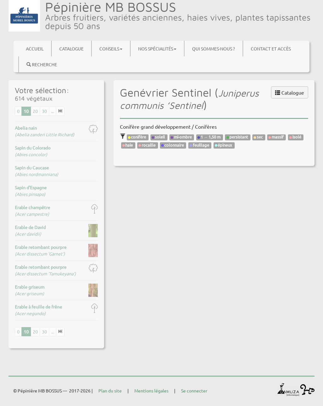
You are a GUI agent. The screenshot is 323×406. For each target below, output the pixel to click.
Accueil (35, 48)
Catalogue (71, 48)
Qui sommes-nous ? (213, 48)
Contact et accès (271, 48)
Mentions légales (151, 390)
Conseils (110, 48)
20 (35, 111)
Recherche (41, 64)
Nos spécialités (157, 48)
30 (44, 111)
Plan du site (110, 390)
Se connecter (194, 390)
